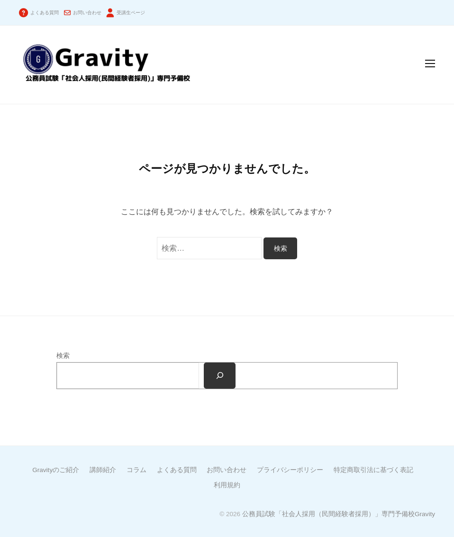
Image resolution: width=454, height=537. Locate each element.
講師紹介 (103, 469)
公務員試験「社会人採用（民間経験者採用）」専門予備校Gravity (338, 514)
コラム (136, 469)
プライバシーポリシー (290, 469)
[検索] (220, 376)
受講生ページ (131, 12)
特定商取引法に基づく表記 (373, 469)
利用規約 (227, 485)
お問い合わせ (87, 12)
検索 (63, 355)
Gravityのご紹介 (55, 469)
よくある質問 (44, 12)
